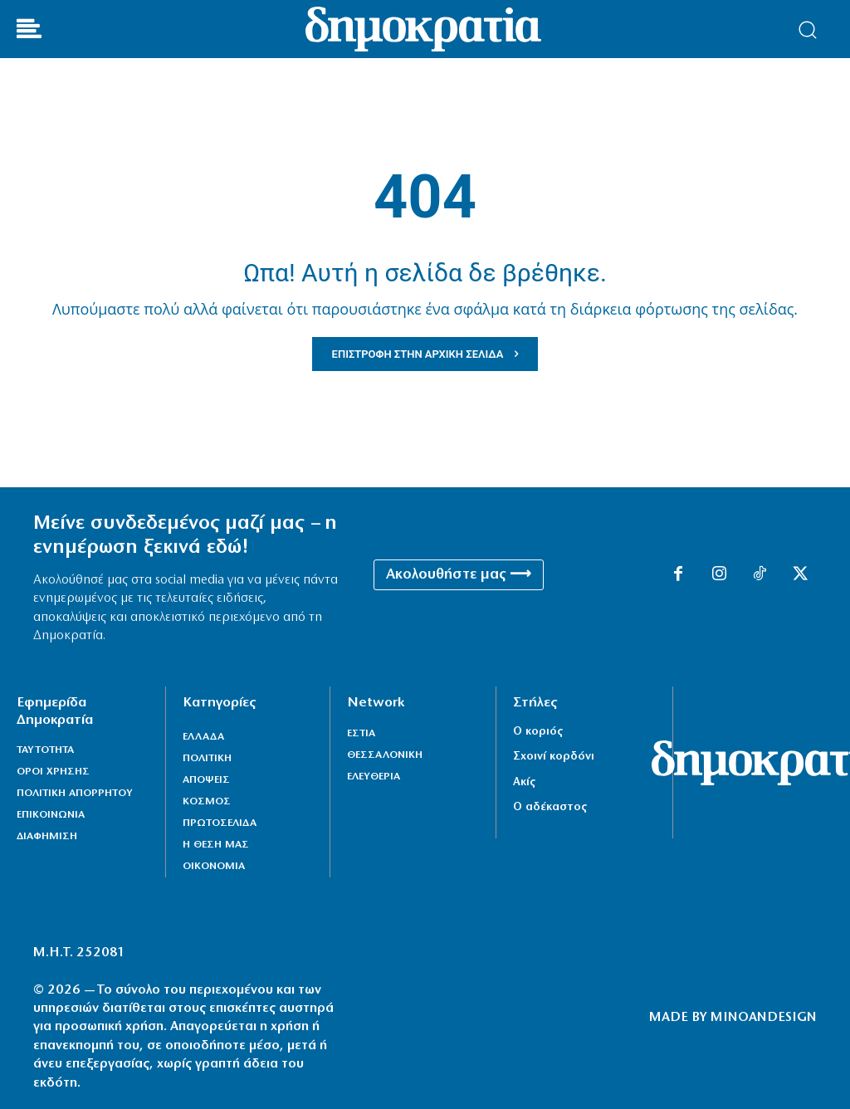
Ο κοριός (538, 731)
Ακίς (524, 782)
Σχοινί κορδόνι (553, 756)
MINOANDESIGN (764, 1017)
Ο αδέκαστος (550, 807)
